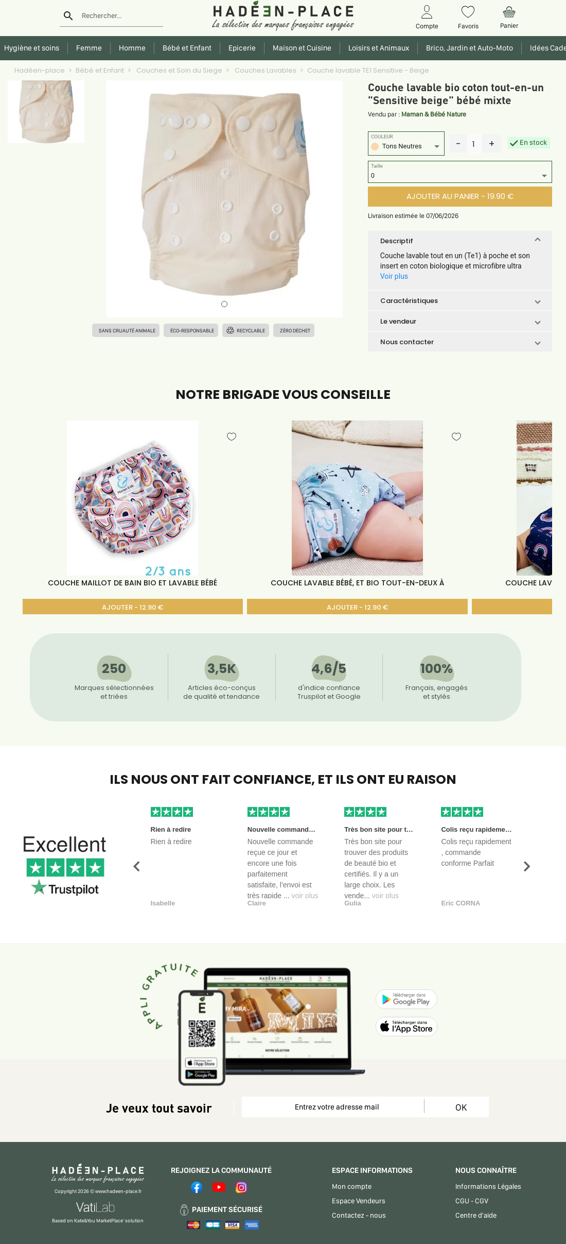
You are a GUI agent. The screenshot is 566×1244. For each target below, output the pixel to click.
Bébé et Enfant (100, 70)
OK (461, 1107)
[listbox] (406, 148)
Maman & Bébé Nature (433, 114)
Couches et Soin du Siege (178, 70)
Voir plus (394, 276)
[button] (460, 240)
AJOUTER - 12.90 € (132, 607)
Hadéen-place (39, 70)
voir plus (304, 896)
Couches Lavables (264, 70)
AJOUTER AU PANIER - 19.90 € (460, 196)
